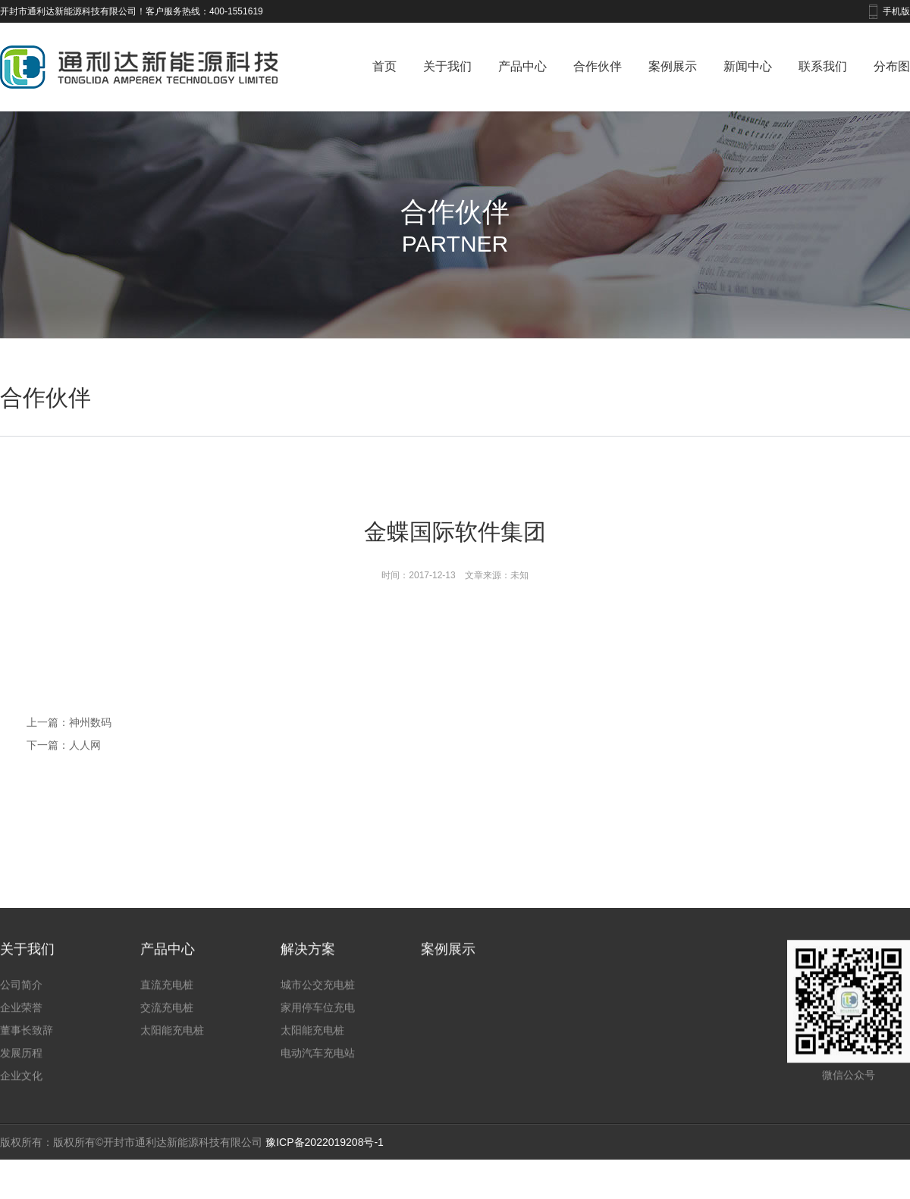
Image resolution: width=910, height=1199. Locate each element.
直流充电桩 (166, 994)
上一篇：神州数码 (69, 722)
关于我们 (447, 66)
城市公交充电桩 (318, 994)
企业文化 (21, 1085)
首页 (384, 66)
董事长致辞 (26, 1040)
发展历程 (21, 1063)
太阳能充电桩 (172, 1040)
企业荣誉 (21, 1017)
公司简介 (21, 994)
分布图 (892, 66)
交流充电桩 (166, 1017)
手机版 (896, 11)
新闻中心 (747, 66)
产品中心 (522, 66)
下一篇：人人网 (64, 745)
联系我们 (823, 66)
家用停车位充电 (318, 1017)
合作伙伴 (597, 66)
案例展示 (672, 66)
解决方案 (308, 958)
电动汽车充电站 (318, 1063)
